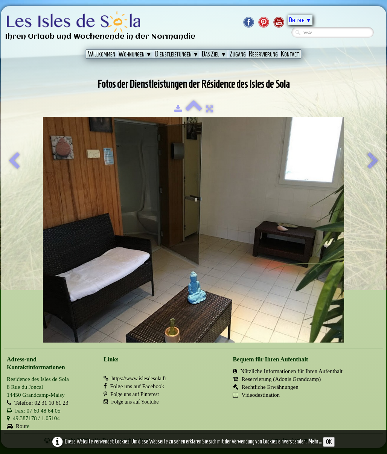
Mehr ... (315, 441)
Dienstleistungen (177, 54)
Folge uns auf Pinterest (131, 394)
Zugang (238, 54)
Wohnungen (135, 54)
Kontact (290, 54)
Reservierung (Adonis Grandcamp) (277, 379)
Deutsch (300, 20)
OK (329, 442)
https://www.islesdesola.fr (135, 378)
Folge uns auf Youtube (131, 402)
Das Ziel (214, 54)
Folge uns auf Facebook (134, 386)
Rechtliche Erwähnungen (265, 387)
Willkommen (101, 54)
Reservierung (263, 54)
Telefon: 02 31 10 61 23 (38, 403)
